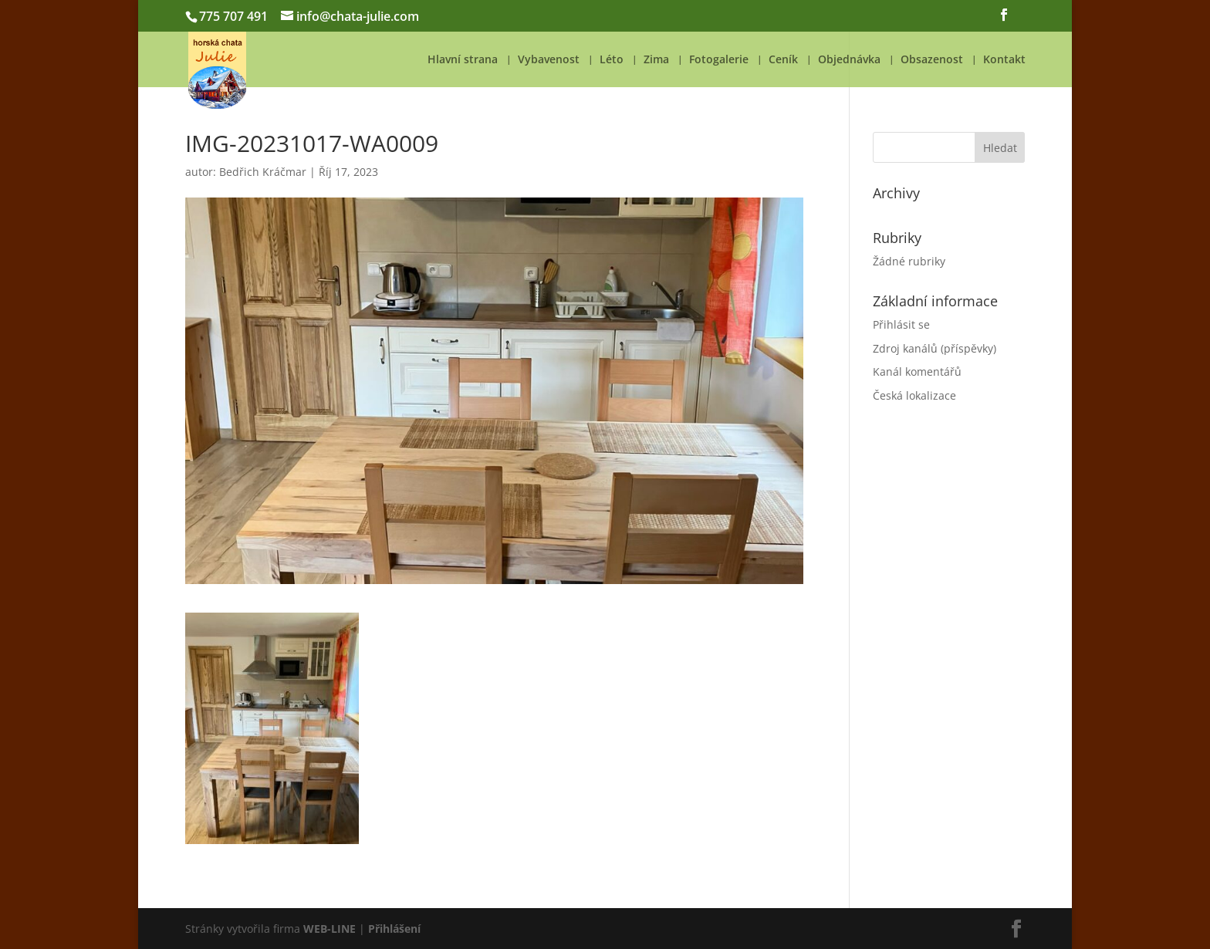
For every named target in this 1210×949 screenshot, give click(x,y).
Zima (656, 60)
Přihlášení (394, 928)
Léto (612, 60)
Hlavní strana (463, 60)
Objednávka (849, 60)
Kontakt (1004, 60)
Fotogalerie (719, 60)
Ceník (783, 60)
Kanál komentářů (917, 371)
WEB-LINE (329, 928)
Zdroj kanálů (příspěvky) (934, 348)
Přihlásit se (901, 324)
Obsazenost (932, 60)
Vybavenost (549, 60)
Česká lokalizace (914, 395)
